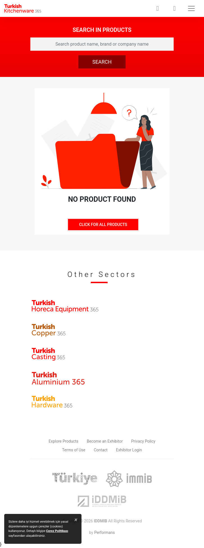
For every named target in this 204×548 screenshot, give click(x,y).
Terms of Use (73, 450)
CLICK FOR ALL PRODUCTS (103, 224)
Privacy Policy (143, 441)
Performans (104, 532)
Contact (101, 450)
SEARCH (102, 62)
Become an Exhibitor (105, 441)
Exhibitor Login (129, 450)
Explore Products (63, 441)
